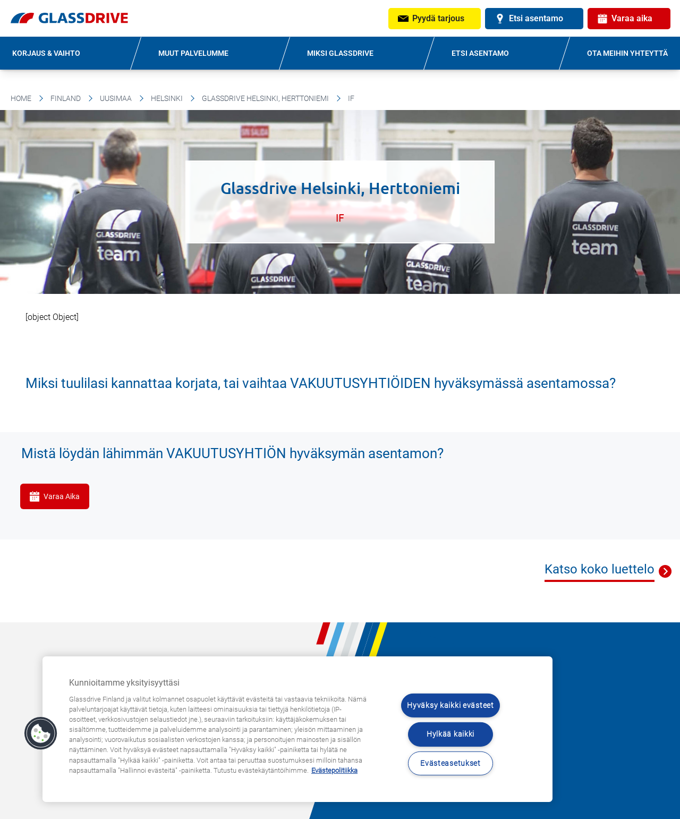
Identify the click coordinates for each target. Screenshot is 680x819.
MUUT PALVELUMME (193, 53)
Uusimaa (116, 98)
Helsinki (167, 98)
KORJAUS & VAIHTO (46, 53)
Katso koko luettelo (599, 569)
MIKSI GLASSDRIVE (340, 53)
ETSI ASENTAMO (480, 53)
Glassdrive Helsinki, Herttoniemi (265, 98)
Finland (65, 98)
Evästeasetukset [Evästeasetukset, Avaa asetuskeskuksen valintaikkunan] (450, 763)
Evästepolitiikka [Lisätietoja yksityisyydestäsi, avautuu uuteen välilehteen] (334, 770)
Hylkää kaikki (450, 734)
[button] (41, 733)
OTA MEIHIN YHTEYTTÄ (627, 53)
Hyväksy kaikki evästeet (450, 705)
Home (21, 98)
